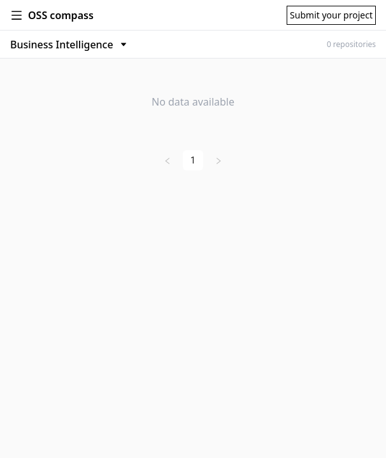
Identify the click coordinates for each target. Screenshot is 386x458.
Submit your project (331, 15)
